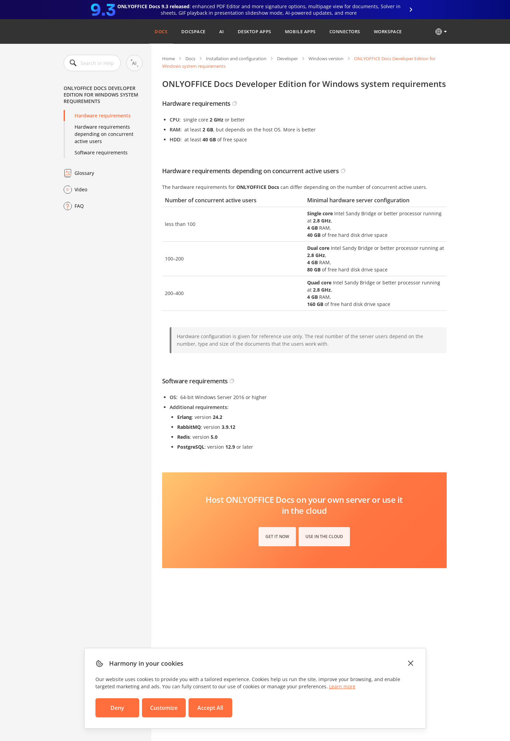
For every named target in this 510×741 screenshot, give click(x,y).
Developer (287, 58)
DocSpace (193, 31)
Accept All (210, 708)
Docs (161, 31)
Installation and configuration (236, 58)
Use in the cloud (324, 536)
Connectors (344, 31)
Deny (117, 708)
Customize (164, 708)
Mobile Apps (300, 31)
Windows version (326, 58)
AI (221, 31)
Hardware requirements (103, 115)
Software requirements (101, 152)
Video (81, 189)
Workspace (388, 31)
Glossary (84, 173)
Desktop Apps (254, 31)
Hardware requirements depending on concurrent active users (104, 134)
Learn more (342, 686)
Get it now (277, 536)
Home (168, 58)
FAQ (79, 206)
